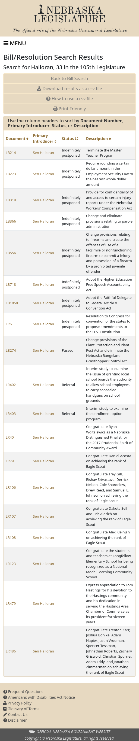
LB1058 (12, 302)
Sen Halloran (43, 152)
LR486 (11, 651)
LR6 (9, 323)
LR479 (11, 603)
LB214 (11, 152)
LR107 (11, 516)
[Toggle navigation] (15, 43)
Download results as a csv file (69, 89)
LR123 (11, 563)
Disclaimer (15, 720)
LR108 (11, 537)
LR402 (11, 384)
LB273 (11, 173)
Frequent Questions (23, 691)
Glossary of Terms (21, 708)
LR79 (10, 460)
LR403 (11, 413)
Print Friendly (69, 109)
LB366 (11, 221)
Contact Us (15, 714)
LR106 (11, 487)
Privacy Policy (17, 703)
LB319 (11, 200)
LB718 (11, 284)
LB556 (11, 252)
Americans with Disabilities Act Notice (39, 697)
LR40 (10, 437)
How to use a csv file (69, 99)
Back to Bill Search (69, 78)
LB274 (11, 350)
